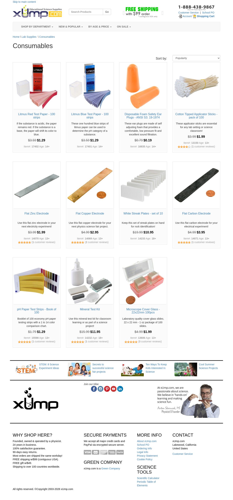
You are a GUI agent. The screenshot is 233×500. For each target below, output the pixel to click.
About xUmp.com (147, 441)
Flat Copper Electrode (90, 213)
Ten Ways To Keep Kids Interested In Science (156, 368)
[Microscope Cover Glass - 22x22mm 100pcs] (143, 281)
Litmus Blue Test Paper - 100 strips (89, 116)
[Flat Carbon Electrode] (196, 186)
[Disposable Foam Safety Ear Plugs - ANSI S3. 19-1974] (143, 86)
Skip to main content (24, 1)
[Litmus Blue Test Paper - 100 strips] (90, 86)
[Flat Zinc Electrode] (37, 186)
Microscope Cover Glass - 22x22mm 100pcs (143, 311)
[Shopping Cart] (203, 16)
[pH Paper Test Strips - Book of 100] (37, 281)
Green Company (110, 468)
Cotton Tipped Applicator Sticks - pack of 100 (196, 116)
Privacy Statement (147, 455)
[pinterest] (107, 389)
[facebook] (94, 389)
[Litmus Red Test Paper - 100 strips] (37, 86)
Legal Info (142, 452)
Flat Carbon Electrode (196, 213)
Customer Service (188, 12)
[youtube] (113, 389)
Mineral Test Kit (90, 309)
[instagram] (100, 389)
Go (107, 11)
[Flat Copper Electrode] (90, 186)
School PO (208, 12)
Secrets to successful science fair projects (103, 368)
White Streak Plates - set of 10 (143, 213)
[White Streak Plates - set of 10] (143, 186)
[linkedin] (120, 389)
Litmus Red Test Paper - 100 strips (36, 116)
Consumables (47, 36)
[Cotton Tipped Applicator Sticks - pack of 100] (196, 86)
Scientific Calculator (148, 478)
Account (185, 16)
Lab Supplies (29, 36)
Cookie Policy (145, 459)
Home (16, 36)
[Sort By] (196, 58)
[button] (122, 12)
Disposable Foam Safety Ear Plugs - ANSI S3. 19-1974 (143, 116)
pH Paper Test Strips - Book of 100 (36, 311)
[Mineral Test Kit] (90, 281)
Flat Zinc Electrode (37, 213)
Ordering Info (144, 448)
